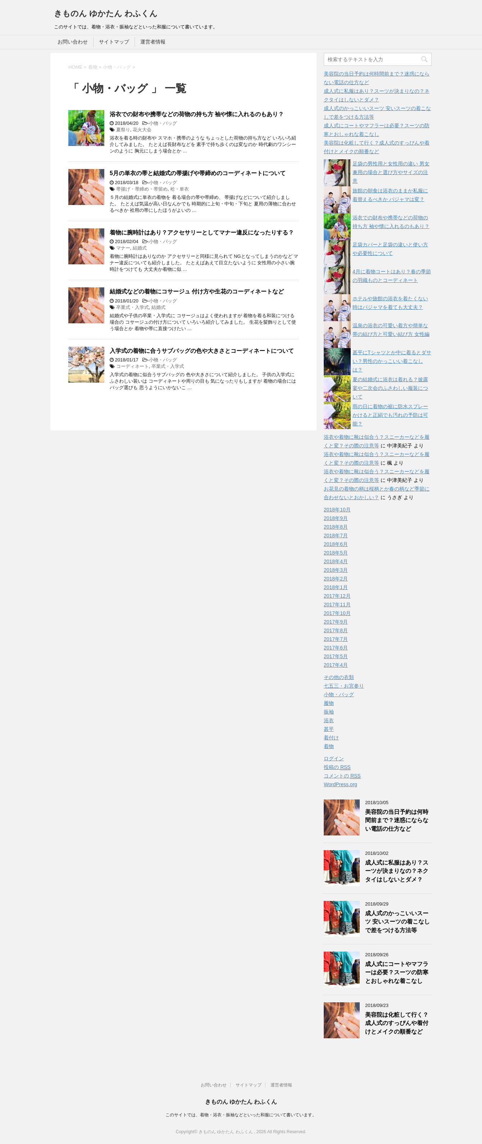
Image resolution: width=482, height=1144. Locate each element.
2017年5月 (336, 656)
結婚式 (140, 248)
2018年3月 (336, 570)
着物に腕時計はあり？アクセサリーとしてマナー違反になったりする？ (202, 232)
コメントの (342, 776)
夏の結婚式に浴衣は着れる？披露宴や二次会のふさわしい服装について (390, 388)
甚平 (329, 729)
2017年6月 (336, 648)
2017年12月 (337, 596)
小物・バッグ (163, 123)
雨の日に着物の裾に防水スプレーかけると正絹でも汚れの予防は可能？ (390, 415)
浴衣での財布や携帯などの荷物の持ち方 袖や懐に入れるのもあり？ (197, 114)
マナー (123, 248)
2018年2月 (336, 579)
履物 (329, 703)
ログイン (334, 758)
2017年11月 (337, 604)
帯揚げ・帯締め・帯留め (142, 189)
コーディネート (132, 366)
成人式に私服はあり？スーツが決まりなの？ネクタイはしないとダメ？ (396, 871)
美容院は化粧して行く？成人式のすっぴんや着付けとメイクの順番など (396, 1023)
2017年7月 (336, 639)
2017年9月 (336, 622)
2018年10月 (337, 509)
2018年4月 (336, 561)
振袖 (329, 712)
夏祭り (123, 129)
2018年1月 (336, 587)
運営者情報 (152, 42)
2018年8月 (336, 527)
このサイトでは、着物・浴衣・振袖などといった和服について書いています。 (241, 1114)
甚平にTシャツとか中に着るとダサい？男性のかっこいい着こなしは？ (392, 361)
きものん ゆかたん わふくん (106, 13)
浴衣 (329, 720)
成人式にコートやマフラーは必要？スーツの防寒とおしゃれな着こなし (396, 972)
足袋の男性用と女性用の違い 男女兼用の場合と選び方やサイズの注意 (391, 172)
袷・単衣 (179, 189)
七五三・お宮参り (344, 686)
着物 (329, 746)
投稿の (337, 767)
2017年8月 (336, 630)
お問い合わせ (73, 42)
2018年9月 (336, 518)
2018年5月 (336, 553)
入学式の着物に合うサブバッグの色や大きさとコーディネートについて (202, 351)
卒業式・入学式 (132, 307)
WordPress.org (340, 784)
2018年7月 (336, 535)
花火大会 (142, 129)
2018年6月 (336, 544)
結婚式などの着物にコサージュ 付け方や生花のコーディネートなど (197, 291)
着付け (331, 737)
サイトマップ (114, 42)
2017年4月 (336, 665)
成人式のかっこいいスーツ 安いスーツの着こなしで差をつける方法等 (397, 921)
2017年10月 (337, 613)
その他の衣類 (339, 677)
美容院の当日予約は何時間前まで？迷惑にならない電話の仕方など (396, 820)
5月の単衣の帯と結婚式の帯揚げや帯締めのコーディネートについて (198, 173)
